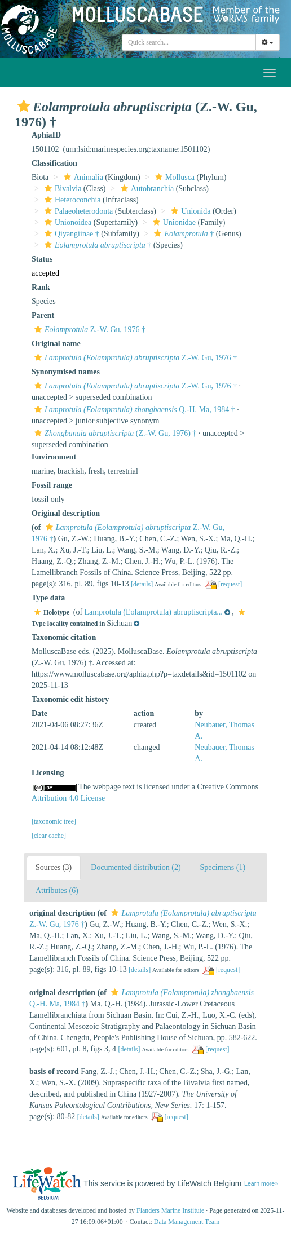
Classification (54, 163)
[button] (24, 106)
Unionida (189, 211)
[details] (142, 584)
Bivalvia (61, 188)
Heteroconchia (71, 200)
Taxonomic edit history (70, 699)
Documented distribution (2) (135, 867)
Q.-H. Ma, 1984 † (133, 409)
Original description (66, 513)
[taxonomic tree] (54, 821)
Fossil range (52, 485)
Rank (41, 287)
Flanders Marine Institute (170, 1210)
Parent (43, 315)
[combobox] (189, 42)
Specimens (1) (222, 867)
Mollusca (173, 177)
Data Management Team (187, 1222)
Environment (54, 457)
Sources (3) (54, 867)
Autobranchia (146, 188)
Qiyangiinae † (70, 233)
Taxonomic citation (64, 637)
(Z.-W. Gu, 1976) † (114, 433)
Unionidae (173, 222)
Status (42, 259)
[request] (230, 584)
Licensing (48, 772)
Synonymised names (66, 372)
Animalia (82, 177)
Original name (56, 343)
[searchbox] (188, 42)
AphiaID (46, 135)
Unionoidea (66, 222)
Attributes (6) (57, 890)
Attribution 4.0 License (68, 798)
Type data (48, 598)
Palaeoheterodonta (77, 211)
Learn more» (261, 1183)
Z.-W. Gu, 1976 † (89, 329)
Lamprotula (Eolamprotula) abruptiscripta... (154, 612)
